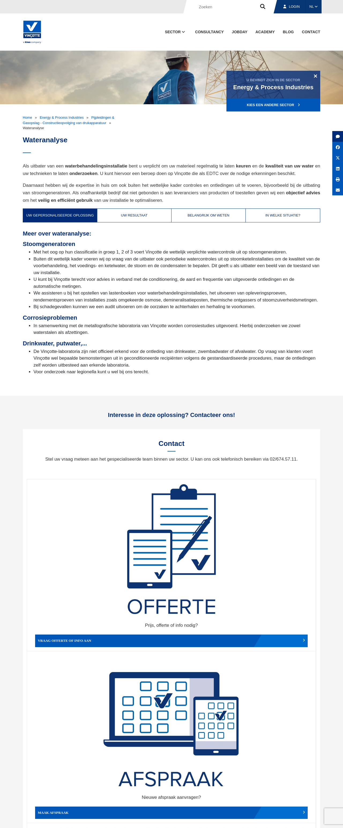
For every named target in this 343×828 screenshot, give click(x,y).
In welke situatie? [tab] (282, 215)
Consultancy (209, 32)
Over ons (219, 794)
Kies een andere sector (273, 105)
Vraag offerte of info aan (63, 555)
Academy (265, 32)
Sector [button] (175, 32)
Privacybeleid (306, 819)
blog (288, 32)
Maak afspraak (135, 555)
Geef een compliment (63, 635)
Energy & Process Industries (62, 117)
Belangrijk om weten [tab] (208, 215)
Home (27, 117)
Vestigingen (252, 794)
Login (291, 7)
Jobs (283, 794)
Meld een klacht (135, 635)
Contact (311, 32)
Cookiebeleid (283, 819)
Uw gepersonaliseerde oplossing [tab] (60, 215)
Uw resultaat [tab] (134, 215)
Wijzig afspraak (208, 555)
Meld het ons (208, 635)
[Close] (316, 75)
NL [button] (314, 7)
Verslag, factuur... (280, 555)
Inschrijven (281, 733)
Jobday (239, 32)
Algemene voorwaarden (177, 819)
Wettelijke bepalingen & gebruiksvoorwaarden (234, 819)
